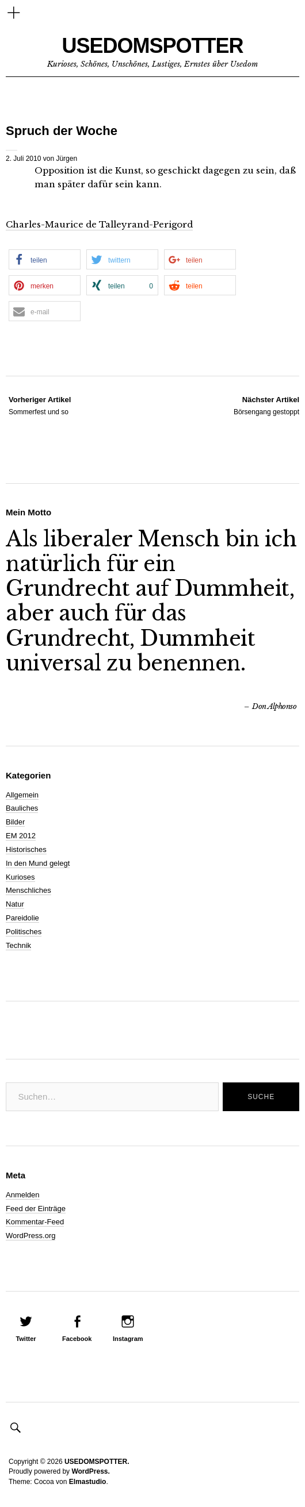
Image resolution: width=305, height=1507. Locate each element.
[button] (45, 259)
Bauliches (22, 808)
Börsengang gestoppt (266, 405)
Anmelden (23, 1194)
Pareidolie (22, 918)
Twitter (26, 1338)
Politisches (23, 931)
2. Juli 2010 (23, 159)
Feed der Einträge (36, 1208)
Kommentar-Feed (35, 1221)
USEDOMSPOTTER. (96, 1462)
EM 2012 (21, 835)
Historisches (26, 849)
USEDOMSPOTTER (152, 45)
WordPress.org (30, 1235)
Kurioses (20, 877)
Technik (18, 945)
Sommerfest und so (40, 405)
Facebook (77, 1338)
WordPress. (90, 1471)
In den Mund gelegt (38, 863)
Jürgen (66, 159)
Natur (15, 904)
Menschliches (28, 890)
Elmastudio (87, 1482)
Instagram (128, 1338)
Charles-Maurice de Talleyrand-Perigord (99, 224)
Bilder (15, 822)
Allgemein (22, 795)
